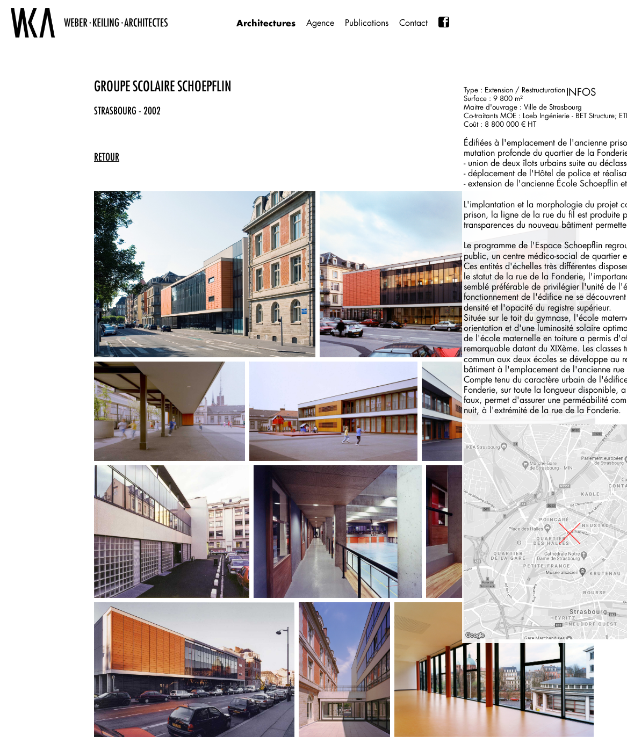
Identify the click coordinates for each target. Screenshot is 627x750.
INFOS (581, 91)
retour (106, 157)
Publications (366, 22)
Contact (413, 22)
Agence (320, 22)
